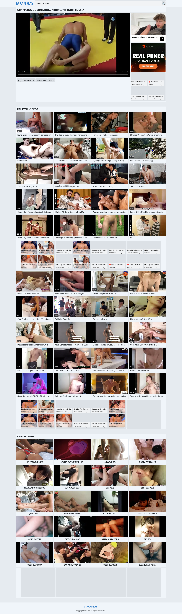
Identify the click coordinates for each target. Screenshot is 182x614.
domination (29, 80)
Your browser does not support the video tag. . (73, 45)
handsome (41, 80)
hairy (51, 80)
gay (19, 80)
